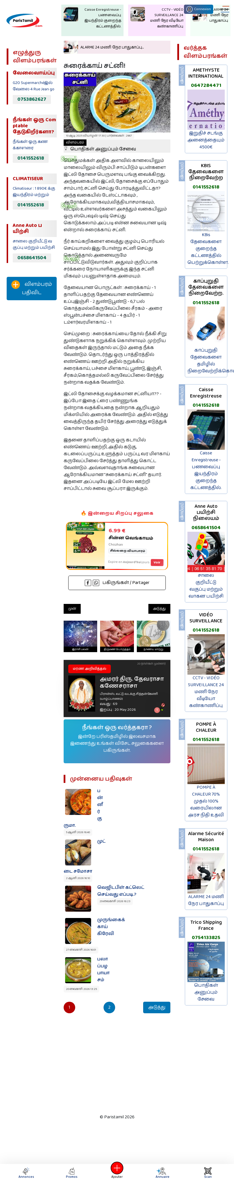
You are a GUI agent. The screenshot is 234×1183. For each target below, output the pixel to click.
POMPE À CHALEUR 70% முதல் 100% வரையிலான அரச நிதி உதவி (206, 801)
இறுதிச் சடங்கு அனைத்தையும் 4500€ (205, 140)
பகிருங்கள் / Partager (117, 582)
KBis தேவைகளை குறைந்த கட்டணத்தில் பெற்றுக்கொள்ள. (208, 248)
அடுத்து (159, 608)
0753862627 (31, 99)
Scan (208, 1173)
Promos (72, 1173)
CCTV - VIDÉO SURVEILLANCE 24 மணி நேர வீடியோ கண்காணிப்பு (206, 691)
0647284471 (206, 85)
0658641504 (32, 258)
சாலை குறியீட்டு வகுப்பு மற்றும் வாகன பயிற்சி (206, 586)
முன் (72, 608)
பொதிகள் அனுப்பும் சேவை (100, 146)
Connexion (198, 9)
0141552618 (30, 158)
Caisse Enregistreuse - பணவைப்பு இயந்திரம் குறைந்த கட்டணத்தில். (206, 470)
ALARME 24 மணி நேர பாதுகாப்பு (206, 900)
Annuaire (161, 1173)
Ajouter (117, 1173)
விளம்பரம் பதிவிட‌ (31, 288)
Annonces (26, 1173)
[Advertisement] (30, 400)
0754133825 (206, 938)
